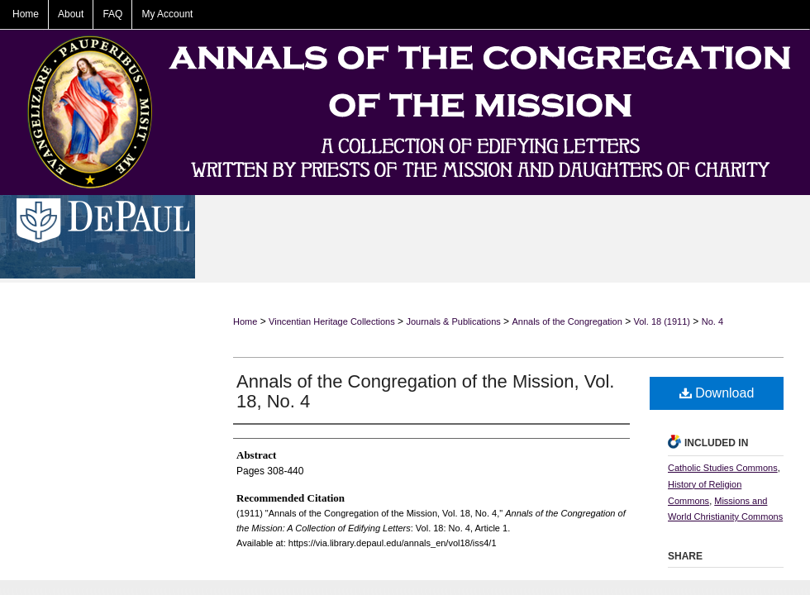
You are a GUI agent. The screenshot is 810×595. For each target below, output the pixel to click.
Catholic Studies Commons (723, 468)
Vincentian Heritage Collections (332, 321)
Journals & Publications (453, 321)
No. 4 (712, 321)
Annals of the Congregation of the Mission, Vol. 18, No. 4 (425, 391)
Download (717, 393)
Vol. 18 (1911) (662, 321)
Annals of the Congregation (567, 321)
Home (245, 321)
